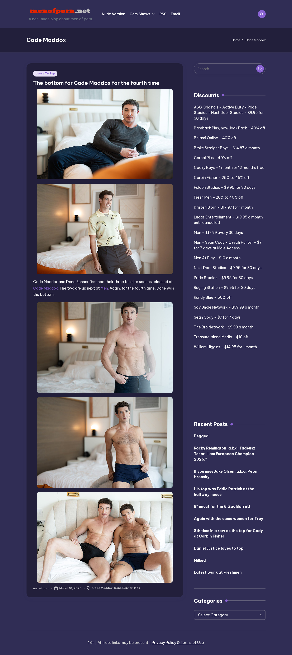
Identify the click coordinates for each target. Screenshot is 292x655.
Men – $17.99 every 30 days (218, 232)
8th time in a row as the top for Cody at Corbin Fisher (228, 533)
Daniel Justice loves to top (219, 548)
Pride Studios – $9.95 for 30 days (223, 277)
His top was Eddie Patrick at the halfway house (224, 491)
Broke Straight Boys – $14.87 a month (227, 148)
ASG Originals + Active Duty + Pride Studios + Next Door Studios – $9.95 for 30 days (229, 113)
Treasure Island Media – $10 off (221, 337)
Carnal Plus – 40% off (213, 157)
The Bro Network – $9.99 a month (223, 327)
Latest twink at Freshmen (218, 572)
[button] (260, 68)
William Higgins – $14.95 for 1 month (225, 347)
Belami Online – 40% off (215, 137)
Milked (200, 560)
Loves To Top (45, 73)
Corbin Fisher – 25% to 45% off (221, 177)
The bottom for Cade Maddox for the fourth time (96, 83)
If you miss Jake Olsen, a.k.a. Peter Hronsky (226, 474)
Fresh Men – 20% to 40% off (219, 197)
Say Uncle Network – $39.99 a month (226, 307)
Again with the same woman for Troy (228, 518)
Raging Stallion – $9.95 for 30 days (224, 287)
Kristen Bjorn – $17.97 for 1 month (223, 207)
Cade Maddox (45, 288)
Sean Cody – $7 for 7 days (217, 317)
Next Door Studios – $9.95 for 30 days (228, 267)
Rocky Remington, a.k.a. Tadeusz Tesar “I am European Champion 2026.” (224, 454)
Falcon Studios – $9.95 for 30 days (224, 187)
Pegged (201, 436)
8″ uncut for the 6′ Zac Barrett (222, 506)
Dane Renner (123, 588)
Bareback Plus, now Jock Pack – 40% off (229, 128)
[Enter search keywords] (230, 68)
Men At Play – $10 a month (217, 257)
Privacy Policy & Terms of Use (178, 642)
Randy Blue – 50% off (213, 297)
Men (104, 288)
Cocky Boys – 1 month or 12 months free (229, 167)
